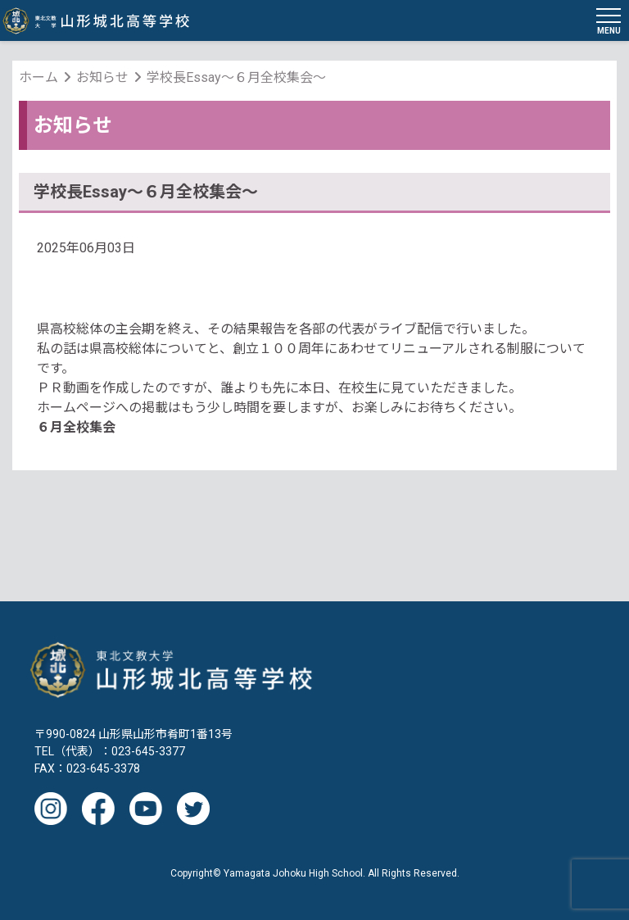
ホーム (38, 77)
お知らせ (102, 77)
